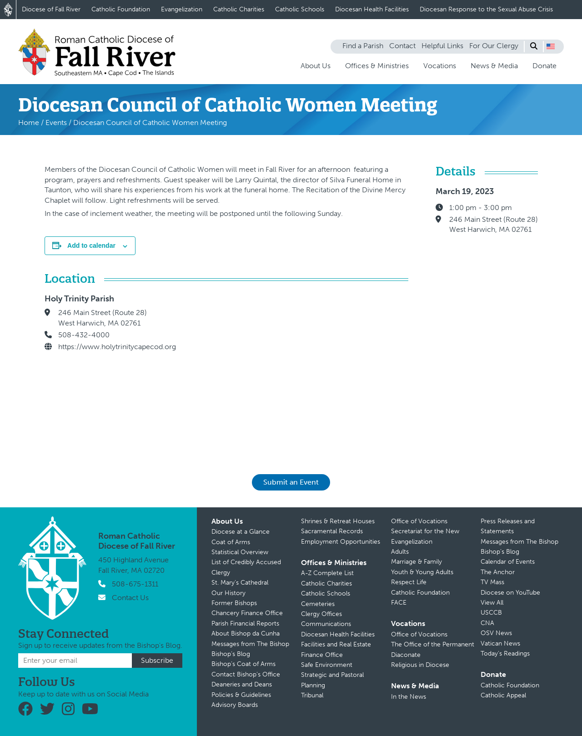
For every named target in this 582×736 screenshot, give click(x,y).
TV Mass (492, 582)
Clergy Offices (321, 614)
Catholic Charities (238, 9)
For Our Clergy (493, 45)
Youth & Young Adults (422, 572)
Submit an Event (291, 482)
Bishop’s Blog (230, 654)
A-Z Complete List (327, 573)
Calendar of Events (508, 562)
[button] (551, 46)
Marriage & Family (416, 562)
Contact (402, 45)
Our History (228, 593)
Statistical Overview (239, 552)
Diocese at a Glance (240, 532)
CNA (487, 623)
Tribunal (312, 695)
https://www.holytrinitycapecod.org (117, 346)
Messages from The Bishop (250, 644)
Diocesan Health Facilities (372, 9)
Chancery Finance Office (247, 613)
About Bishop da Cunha (245, 633)
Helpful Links (442, 45)
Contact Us (130, 597)
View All (492, 602)
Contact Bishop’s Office (245, 674)
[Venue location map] (301, 371)
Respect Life (408, 582)
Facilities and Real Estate (336, 644)
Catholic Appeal (503, 695)
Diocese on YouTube (510, 592)
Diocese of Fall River (51, 9)
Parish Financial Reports (245, 623)
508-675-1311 (135, 584)
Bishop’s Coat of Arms (243, 664)
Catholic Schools (299, 9)
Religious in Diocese (420, 665)
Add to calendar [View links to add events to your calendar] (91, 245)
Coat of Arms (230, 542)
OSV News (496, 633)
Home (28, 122)
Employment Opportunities (340, 542)
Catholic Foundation (120, 9)
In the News (408, 697)
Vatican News (500, 643)
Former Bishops (234, 603)
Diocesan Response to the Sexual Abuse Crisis (486, 9)
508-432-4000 (84, 334)
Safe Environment (326, 665)
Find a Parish (362, 45)
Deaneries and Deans (241, 684)
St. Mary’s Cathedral (239, 582)
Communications (326, 624)
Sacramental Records (332, 531)
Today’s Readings (505, 653)
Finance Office (322, 655)
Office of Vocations (419, 521)
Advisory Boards (234, 705)
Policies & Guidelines (241, 695)
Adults (400, 552)
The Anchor (498, 572)
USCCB (491, 612)
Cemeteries (318, 604)
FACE (398, 602)
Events (56, 122)
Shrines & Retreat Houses (338, 521)
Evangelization (181, 9)
